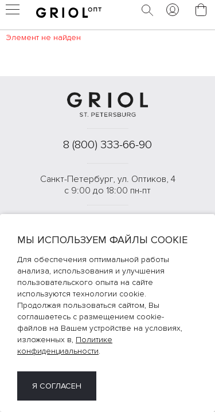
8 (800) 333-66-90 (107, 145)
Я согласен (56, 386)
